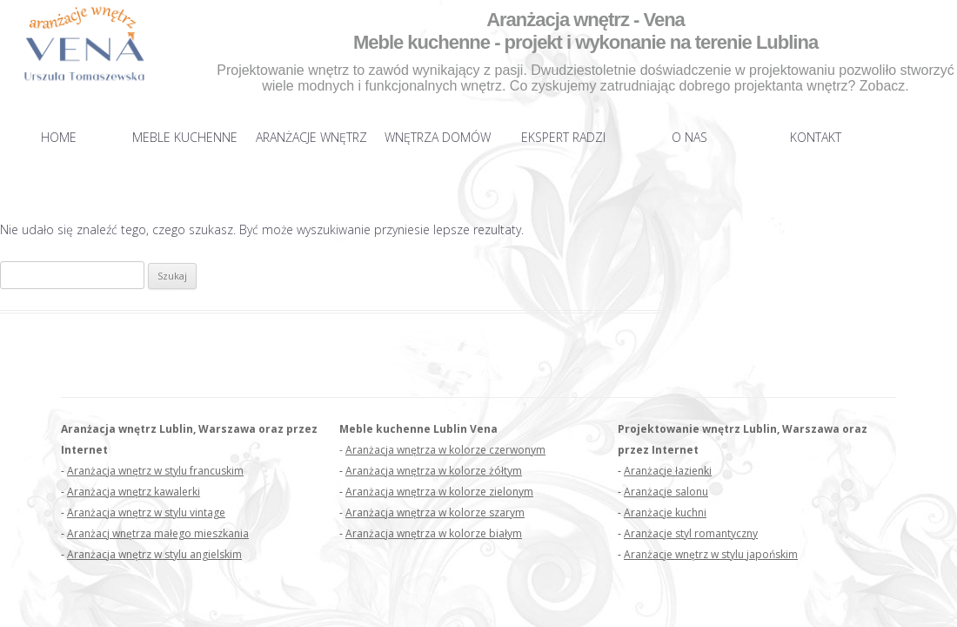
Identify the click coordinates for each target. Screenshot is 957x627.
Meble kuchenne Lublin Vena (418, 428)
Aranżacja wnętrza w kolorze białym (433, 533)
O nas (689, 137)
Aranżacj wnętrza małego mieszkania (158, 533)
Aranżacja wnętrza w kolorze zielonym (439, 491)
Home (59, 137)
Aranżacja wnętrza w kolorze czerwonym (445, 449)
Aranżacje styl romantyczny (691, 533)
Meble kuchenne (185, 137)
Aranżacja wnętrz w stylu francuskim (155, 470)
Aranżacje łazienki (668, 470)
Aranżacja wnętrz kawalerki (133, 491)
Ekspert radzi (563, 137)
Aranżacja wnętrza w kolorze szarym (435, 512)
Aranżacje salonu (666, 491)
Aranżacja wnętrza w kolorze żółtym (433, 470)
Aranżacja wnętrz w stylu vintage (146, 512)
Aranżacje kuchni (665, 512)
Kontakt (815, 137)
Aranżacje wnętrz (311, 137)
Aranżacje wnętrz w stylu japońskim (711, 554)
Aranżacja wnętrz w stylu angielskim (154, 554)
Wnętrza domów (438, 137)
